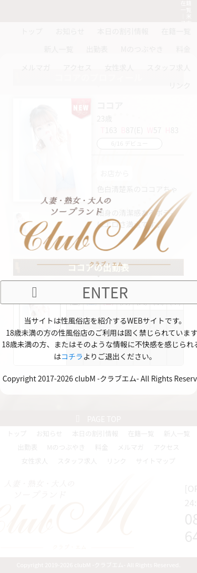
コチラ (72, 356)
